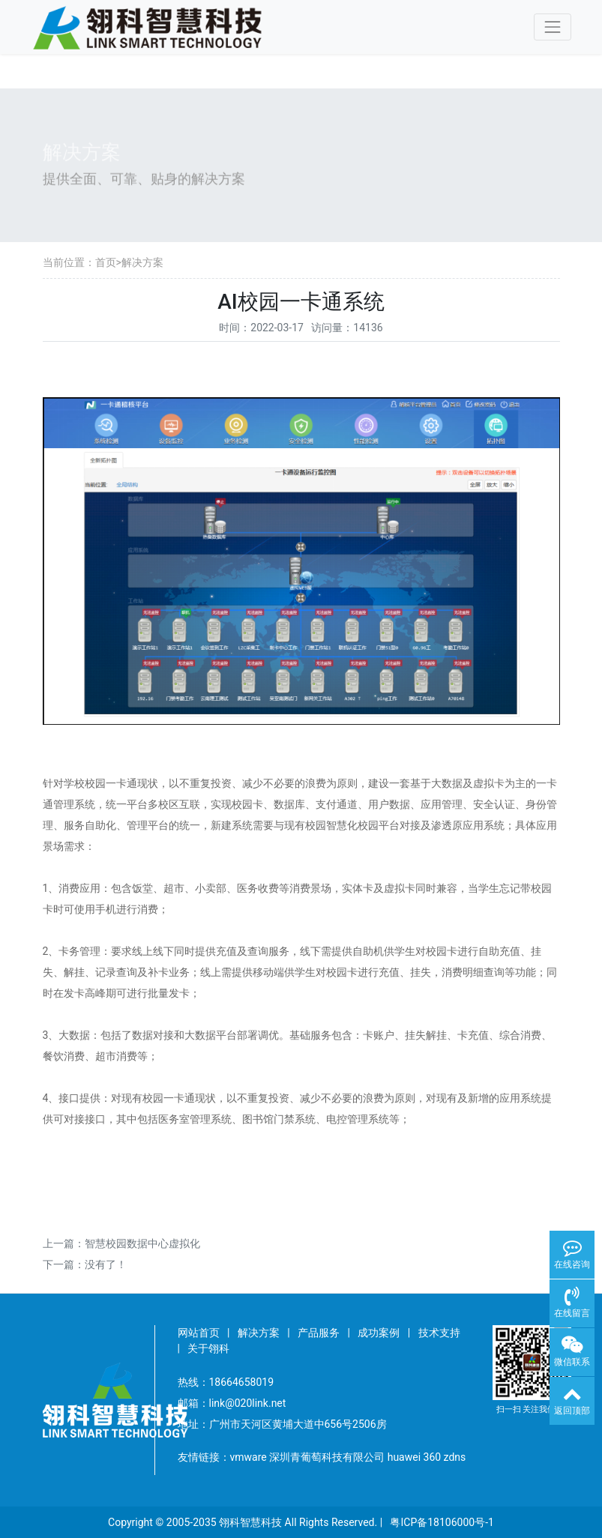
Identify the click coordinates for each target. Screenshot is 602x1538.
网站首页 (199, 1333)
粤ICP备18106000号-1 (441, 1522)
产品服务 (319, 1333)
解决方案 (142, 262)
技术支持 (439, 1333)
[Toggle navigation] (552, 26)
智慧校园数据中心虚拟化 (142, 1243)
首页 (105, 262)
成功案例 (379, 1333)
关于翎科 (208, 1348)
